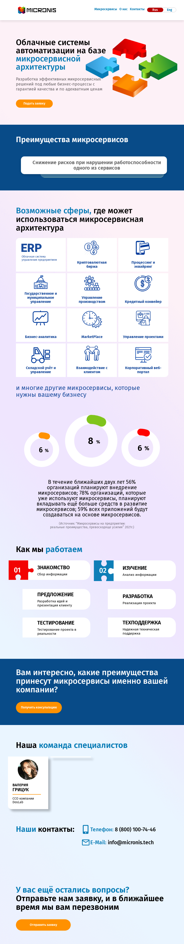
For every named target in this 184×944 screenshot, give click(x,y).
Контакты (137, 9)
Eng (169, 10)
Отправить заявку (43, 913)
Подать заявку (34, 103)
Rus (155, 10)
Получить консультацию (39, 707)
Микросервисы (105, 9)
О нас (123, 9)
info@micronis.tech (131, 830)
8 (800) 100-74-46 (134, 817)
